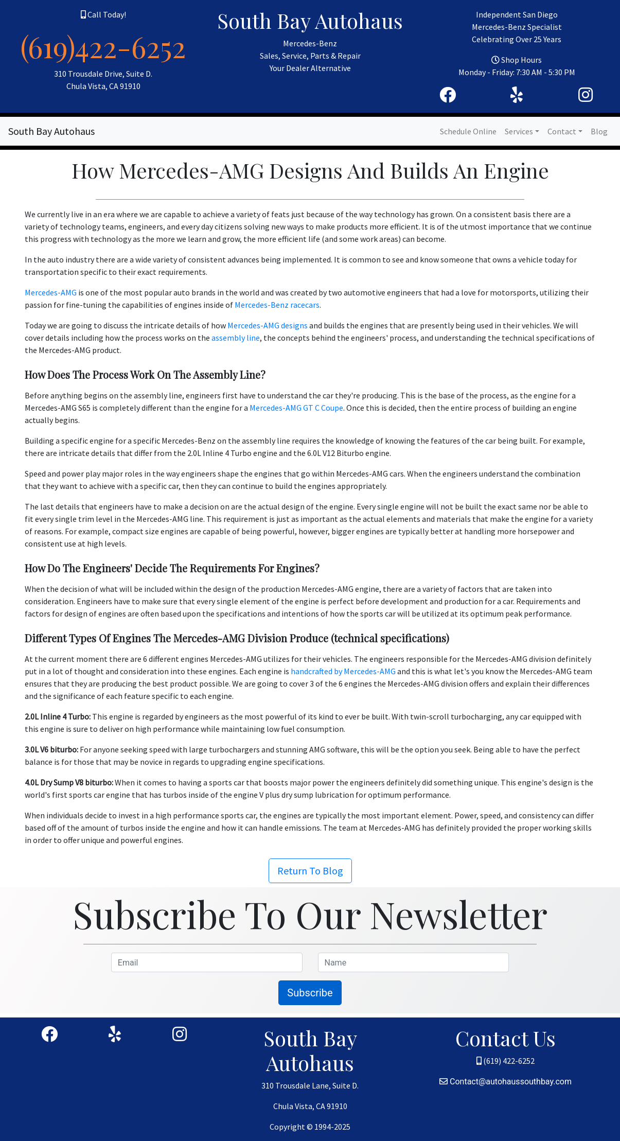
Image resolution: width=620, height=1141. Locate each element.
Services (519, 131)
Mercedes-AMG (51, 292)
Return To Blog (310, 870)
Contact (561, 131)
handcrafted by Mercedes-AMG (343, 671)
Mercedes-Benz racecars (277, 305)
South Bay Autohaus (51, 131)
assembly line (235, 337)
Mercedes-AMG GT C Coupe (296, 407)
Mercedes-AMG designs (267, 325)
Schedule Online (468, 131)
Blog (599, 131)
